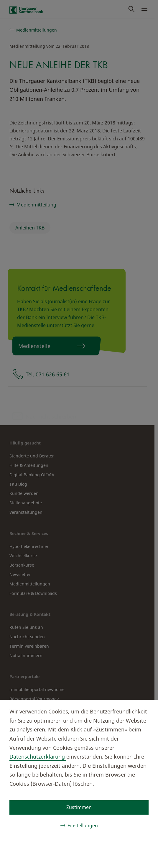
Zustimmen (79, 807)
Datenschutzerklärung (37, 756)
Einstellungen (83, 825)
